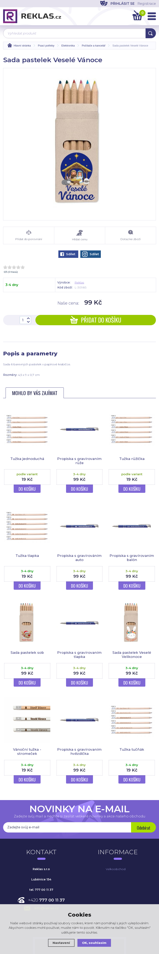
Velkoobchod (115, 869)
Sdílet (67, 254)
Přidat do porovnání (28, 235)
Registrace (146, 4)
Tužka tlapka (27, 556)
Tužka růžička (132, 459)
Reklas (79, 282)
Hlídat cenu (79, 235)
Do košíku (27, 489)
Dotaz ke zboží (130, 235)
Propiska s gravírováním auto (79, 558)
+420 (46, 900)
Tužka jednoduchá (27, 459)
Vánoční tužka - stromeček (27, 751)
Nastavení (61, 943)
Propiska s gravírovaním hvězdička (79, 751)
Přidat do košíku (95, 320)
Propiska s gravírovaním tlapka (79, 654)
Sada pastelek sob (27, 652)
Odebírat (143, 828)
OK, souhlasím (94, 943)
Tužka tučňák (131, 749)
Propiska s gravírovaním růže (79, 461)
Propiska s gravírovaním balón (132, 558)
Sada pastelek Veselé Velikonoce (131, 654)
